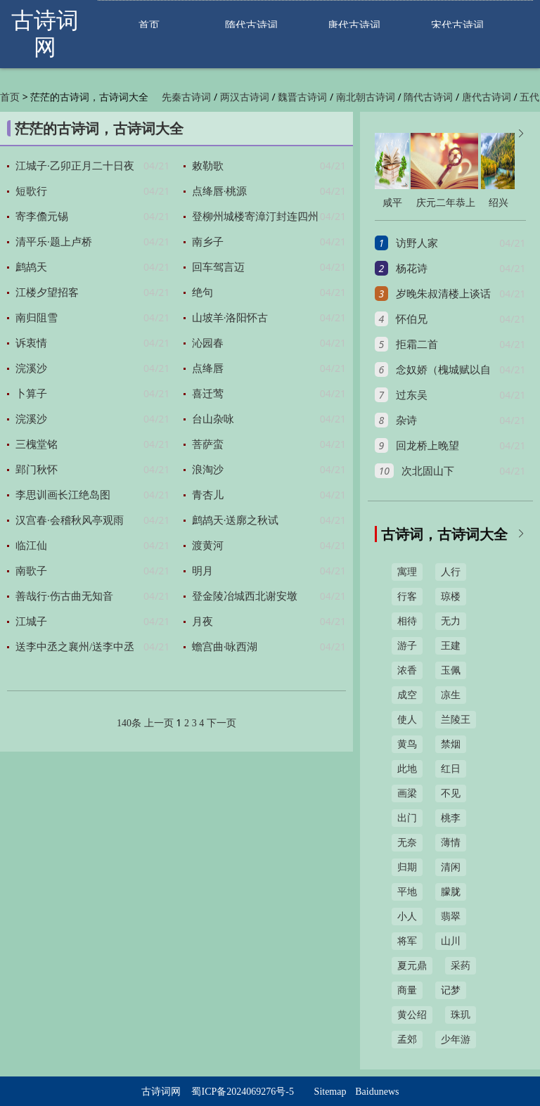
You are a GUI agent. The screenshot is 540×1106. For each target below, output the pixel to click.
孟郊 (407, 1039)
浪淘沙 (208, 469)
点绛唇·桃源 (220, 191)
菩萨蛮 (208, 444)
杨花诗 (412, 268)
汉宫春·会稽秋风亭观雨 (69, 520)
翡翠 (451, 916)
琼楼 (451, 596)
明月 (202, 571)
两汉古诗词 (244, 97)
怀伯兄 (412, 319)
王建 (451, 646)
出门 (407, 818)
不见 (451, 793)
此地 (407, 769)
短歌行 (31, 191)
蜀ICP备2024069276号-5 (242, 1091)
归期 (407, 867)
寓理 (407, 572)
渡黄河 (208, 545)
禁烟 (451, 744)
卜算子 (31, 393)
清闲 (451, 867)
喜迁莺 (208, 393)
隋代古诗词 (251, 25)
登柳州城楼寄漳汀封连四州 (255, 216)
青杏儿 (208, 495)
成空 (407, 695)
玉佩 (451, 670)
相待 (407, 621)
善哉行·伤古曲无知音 (64, 596)
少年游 (455, 1039)
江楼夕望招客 (47, 292)
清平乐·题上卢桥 (53, 241)
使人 (407, 719)
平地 (407, 892)
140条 (129, 723)
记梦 (451, 990)
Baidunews (377, 1091)
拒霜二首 (417, 344)
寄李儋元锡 (41, 216)
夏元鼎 (412, 965)
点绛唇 (208, 368)
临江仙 (31, 545)
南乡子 (208, 241)
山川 (451, 941)
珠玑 (460, 1015)
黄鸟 (407, 744)
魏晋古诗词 (302, 97)
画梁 (407, 793)
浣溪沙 (31, 368)
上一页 (159, 723)
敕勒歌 (208, 166)
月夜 (202, 621)
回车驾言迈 (218, 267)
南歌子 (31, 571)
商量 (407, 990)
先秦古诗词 (186, 97)
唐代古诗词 (354, 25)
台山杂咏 (213, 419)
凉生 (451, 695)
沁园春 (208, 343)
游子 (407, 646)
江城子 (31, 621)
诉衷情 (31, 343)
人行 (451, 572)
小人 (407, 916)
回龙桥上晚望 (427, 445)
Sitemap (330, 1091)
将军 (407, 941)
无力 (451, 621)
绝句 (202, 292)
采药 (460, 965)
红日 (451, 769)
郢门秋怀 (36, 469)
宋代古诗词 (457, 25)
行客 (407, 596)
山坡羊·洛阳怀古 (230, 317)
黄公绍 (412, 1015)
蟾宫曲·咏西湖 (225, 646)
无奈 (407, 842)
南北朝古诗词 (365, 97)
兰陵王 (455, 719)
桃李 (451, 818)
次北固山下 (427, 471)
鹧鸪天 (31, 267)
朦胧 (451, 892)
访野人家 (417, 243)
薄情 (451, 842)
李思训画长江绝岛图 (62, 495)
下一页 (221, 723)
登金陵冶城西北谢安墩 (244, 596)
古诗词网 (161, 1091)
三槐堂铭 (36, 444)
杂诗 (406, 420)
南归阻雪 (36, 317)
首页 (149, 25)
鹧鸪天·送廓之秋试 (235, 520)
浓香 (407, 670)
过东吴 (412, 395)
